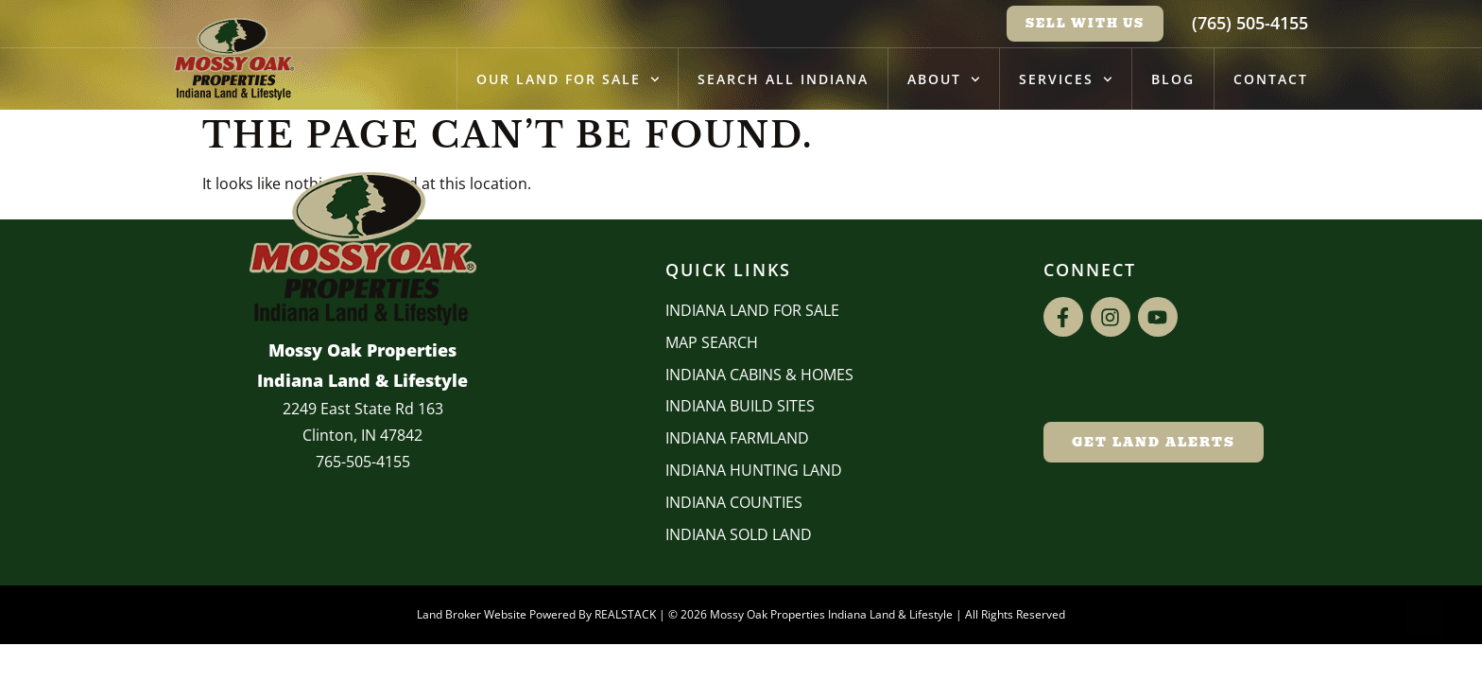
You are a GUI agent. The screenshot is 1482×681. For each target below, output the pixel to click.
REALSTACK (625, 614)
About (943, 79)
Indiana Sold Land (738, 534)
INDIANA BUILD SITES (740, 405)
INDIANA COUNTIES (733, 502)
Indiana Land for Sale (752, 310)
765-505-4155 (363, 461)
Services (1065, 79)
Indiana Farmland (737, 438)
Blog (1173, 79)
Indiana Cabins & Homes (759, 374)
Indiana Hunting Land (753, 470)
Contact (1270, 79)
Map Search (711, 342)
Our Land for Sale (568, 79)
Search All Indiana (783, 79)
